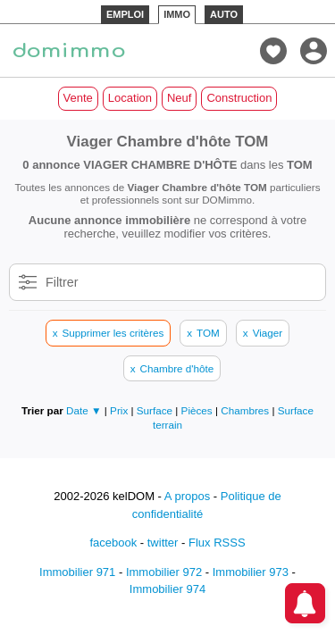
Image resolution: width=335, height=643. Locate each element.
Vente (78, 97)
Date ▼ (84, 410)
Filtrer (62, 282)
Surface (156, 410)
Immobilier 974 (167, 589)
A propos (187, 496)
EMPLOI (125, 14)
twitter (163, 542)
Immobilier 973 (251, 572)
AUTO (224, 14)
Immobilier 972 (164, 572)
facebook (113, 542)
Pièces (198, 410)
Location (130, 97)
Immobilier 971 (77, 572)
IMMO (176, 14)
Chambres (246, 410)
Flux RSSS (217, 542)
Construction (239, 97)
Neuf (179, 97)
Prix (120, 410)
